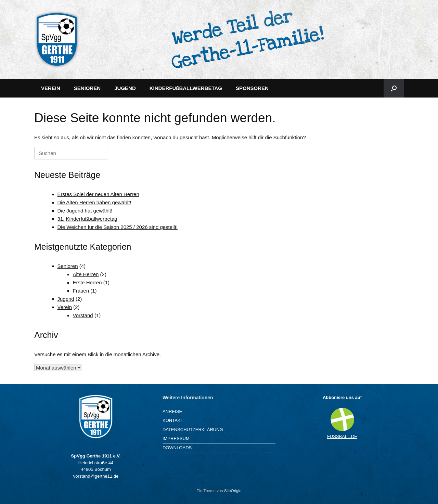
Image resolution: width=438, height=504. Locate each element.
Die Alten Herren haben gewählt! (94, 202)
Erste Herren (87, 282)
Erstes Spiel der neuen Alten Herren (98, 194)
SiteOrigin (233, 491)
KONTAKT (173, 420)
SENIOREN (87, 88)
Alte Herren (86, 274)
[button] (394, 88)
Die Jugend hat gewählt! (85, 211)
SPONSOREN (252, 88)
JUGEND (125, 88)
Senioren (67, 266)
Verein (64, 307)
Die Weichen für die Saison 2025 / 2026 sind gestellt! (117, 227)
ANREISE (172, 411)
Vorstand (83, 315)
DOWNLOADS (177, 447)
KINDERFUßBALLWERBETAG (186, 88)
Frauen (81, 291)
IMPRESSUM (176, 438)
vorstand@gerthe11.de (95, 476)
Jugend (65, 299)
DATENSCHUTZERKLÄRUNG (193, 429)
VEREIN (50, 88)
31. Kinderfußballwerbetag (87, 219)
